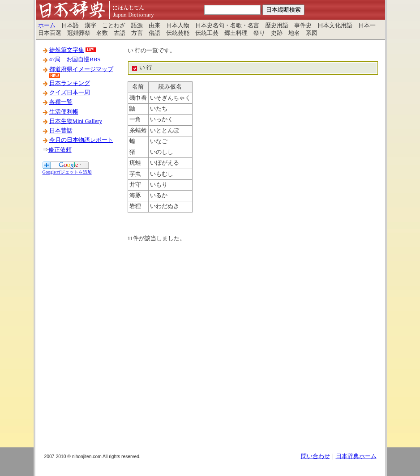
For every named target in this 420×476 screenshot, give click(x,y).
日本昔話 (61, 131)
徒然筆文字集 (66, 50)
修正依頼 (60, 150)
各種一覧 (61, 102)
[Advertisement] (78, 310)
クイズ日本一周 (69, 92)
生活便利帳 (63, 112)
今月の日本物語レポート (81, 140)
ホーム (47, 25)
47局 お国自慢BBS (75, 59)
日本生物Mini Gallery (75, 121)
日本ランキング (69, 83)
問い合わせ (315, 456)
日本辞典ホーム (356, 456)
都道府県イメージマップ (81, 69)
